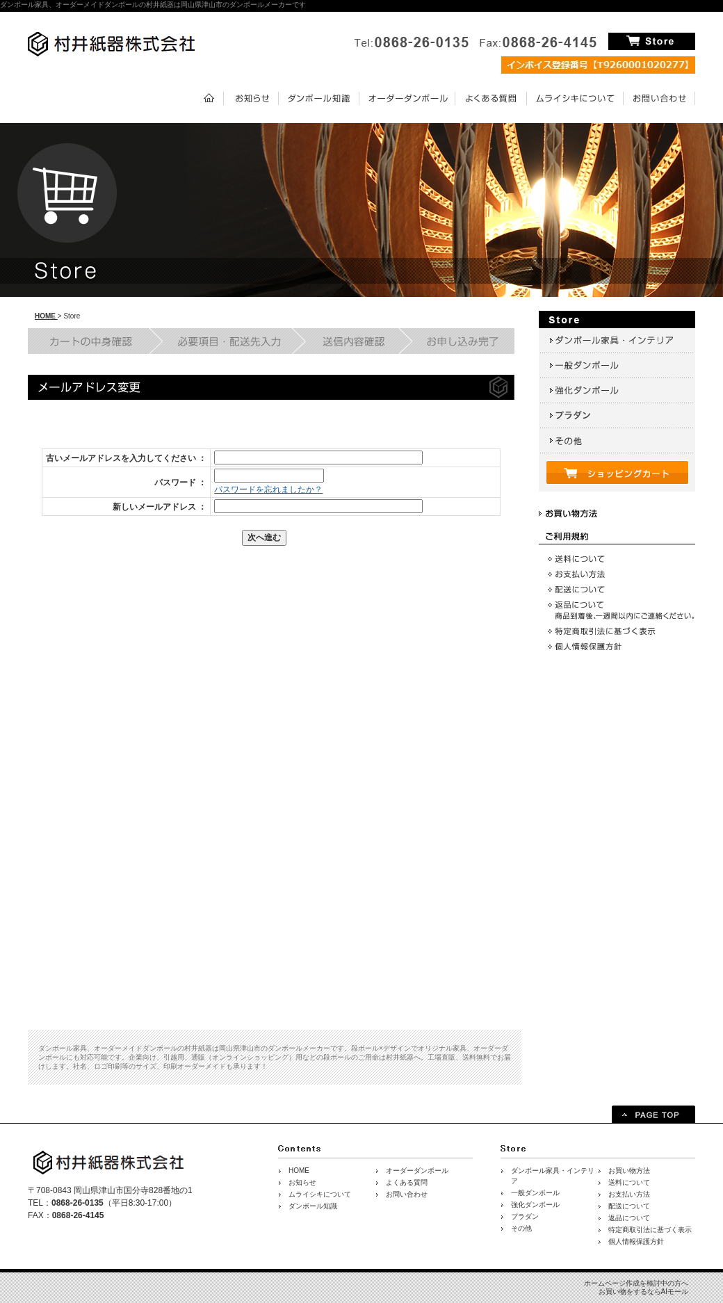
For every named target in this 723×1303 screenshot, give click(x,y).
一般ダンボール (535, 1193)
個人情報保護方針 (636, 1241)
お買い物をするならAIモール (643, 1291)
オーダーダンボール (417, 1170)
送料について (629, 1182)
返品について (629, 1218)
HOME (46, 316)
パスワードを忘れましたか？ (268, 489)
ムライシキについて (320, 1194)
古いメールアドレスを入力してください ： (126, 458)
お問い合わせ (407, 1194)
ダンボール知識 (313, 1206)
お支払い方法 (629, 1194)
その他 (521, 1228)
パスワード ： (180, 482)
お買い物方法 (629, 1170)
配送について (629, 1206)
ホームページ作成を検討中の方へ (636, 1283)
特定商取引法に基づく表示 (650, 1229)
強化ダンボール (535, 1204)
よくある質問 (407, 1182)
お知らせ (302, 1182)
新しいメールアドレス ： (159, 507)
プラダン (525, 1216)
